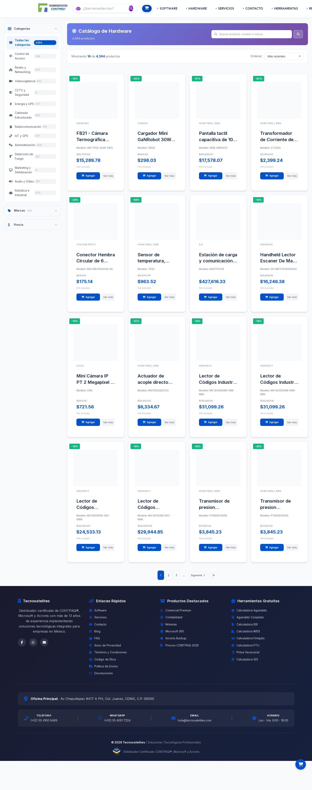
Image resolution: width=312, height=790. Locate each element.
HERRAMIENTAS (279, 8)
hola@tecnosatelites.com (194, 724)
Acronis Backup (173, 642)
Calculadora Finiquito (248, 642)
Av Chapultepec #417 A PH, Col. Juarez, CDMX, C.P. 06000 (107, 703)
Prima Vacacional (245, 656)
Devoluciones (101, 677)
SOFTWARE (162, 8)
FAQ (94, 642)
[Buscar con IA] (106, 8)
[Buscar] (131, 8)
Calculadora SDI (244, 663)
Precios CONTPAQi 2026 (179, 649)
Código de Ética (102, 663)
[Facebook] (22, 647)
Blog (94, 635)
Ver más (107, 176)
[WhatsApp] (33, 647)
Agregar (87, 176)
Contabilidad (171, 621)
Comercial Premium (175, 614)
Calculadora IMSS (245, 635)
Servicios (98, 621)
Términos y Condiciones (108, 656)
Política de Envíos (103, 670)
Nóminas (168, 628)
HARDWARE (191, 8)
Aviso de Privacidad (105, 649)
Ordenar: (256, 56)
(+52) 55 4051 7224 (117, 724)
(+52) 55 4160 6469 (43, 724)
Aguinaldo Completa (247, 621)
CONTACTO (248, 8)
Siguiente (199, 580)
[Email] (44, 647)
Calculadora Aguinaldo (249, 614)
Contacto (98, 628)
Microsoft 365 (172, 635)
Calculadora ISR (244, 628)
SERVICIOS (220, 8)
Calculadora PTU (245, 649)
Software (98, 614)
